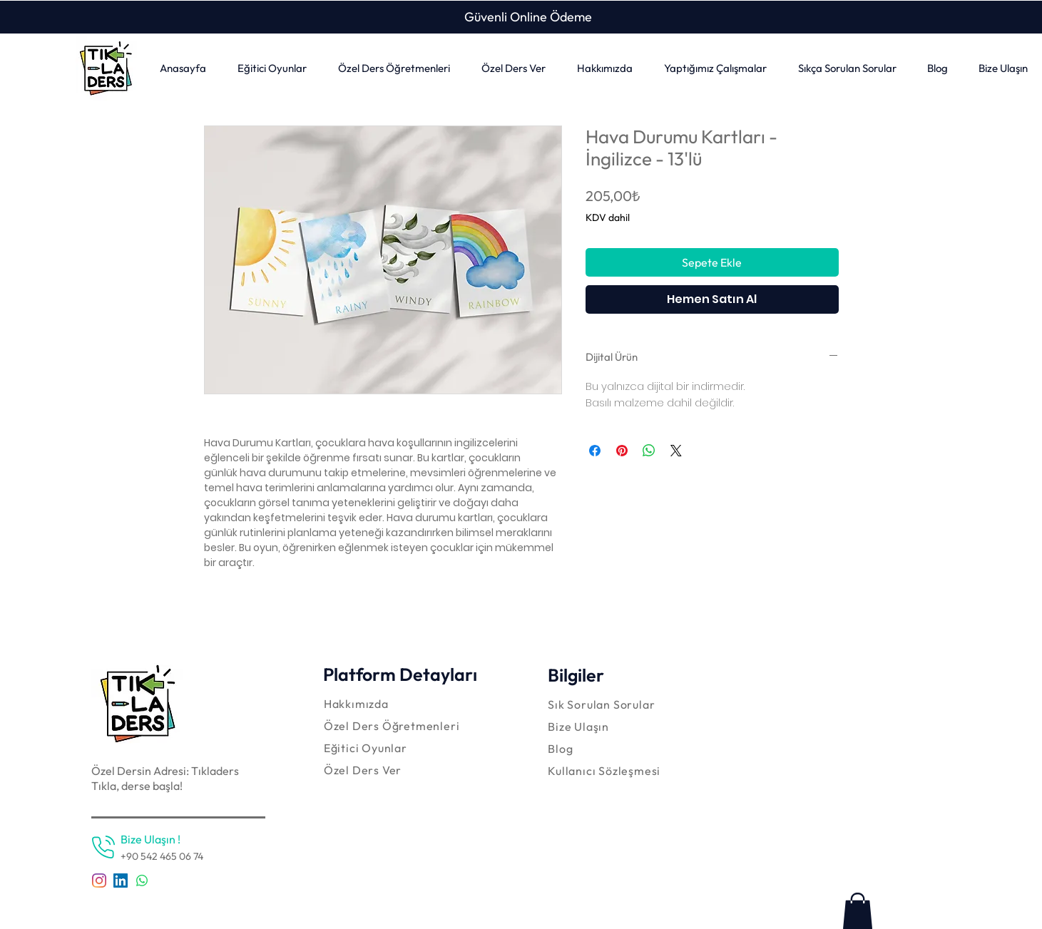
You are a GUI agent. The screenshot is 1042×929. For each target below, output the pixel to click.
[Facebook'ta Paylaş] (594, 450)
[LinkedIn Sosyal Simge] (120, 880)
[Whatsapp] (142, 880)
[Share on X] (676, 450)
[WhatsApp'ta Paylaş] (649, 450)
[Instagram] (99, 880)
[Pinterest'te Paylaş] (621, 450)
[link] (857, 911)
